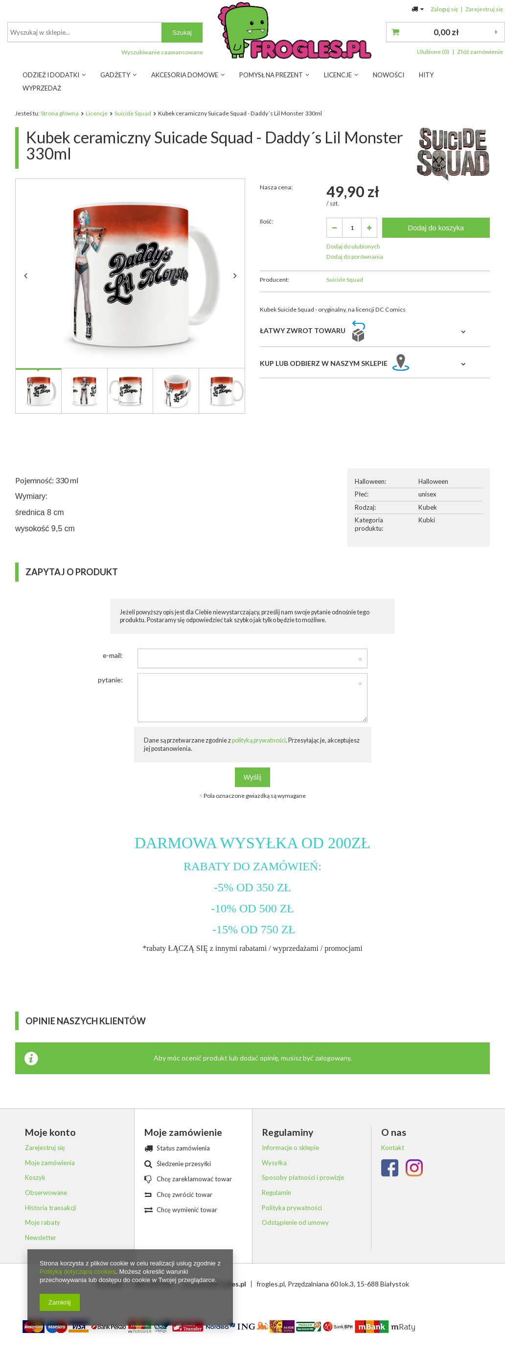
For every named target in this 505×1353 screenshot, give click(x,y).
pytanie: (110, 692)
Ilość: (266, 254)
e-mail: (113, 667)
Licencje (338, 75)
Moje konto (50, 1144)
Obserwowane (46, 1205)
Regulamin (276, 1205)
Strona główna (60, 113)
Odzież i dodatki (51, 75)
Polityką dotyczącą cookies (77, 1271)
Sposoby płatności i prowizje (303, 1190)
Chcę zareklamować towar (194, 1191)
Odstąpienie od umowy (295, 1235)
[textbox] (253, 32)
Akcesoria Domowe (184, 75)
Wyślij (252, 789)
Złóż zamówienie (480, 51)
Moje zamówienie (183, 1144)
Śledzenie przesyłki (184, 1175)
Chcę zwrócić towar (184, 1206)
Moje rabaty (42, 1235)
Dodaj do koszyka (436, 261)
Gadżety (115, 75)
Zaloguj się (445, 8)
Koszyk (35, 1190)
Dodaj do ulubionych (353, 279)
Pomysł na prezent (271, 75)
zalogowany (332, 1070)
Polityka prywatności (292, 1219)
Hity (426, 75)
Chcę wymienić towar (187, 1222)
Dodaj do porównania (354, 289)
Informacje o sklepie (290, 1160)
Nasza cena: (276, 220)
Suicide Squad (133, 113)
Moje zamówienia (50, 1175)
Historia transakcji (50, 1219)
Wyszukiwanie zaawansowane (330, 52)
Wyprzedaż (42, 88)
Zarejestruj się (484, 8)
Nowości (388, 75)
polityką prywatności (259, 752)
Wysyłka (274, 1175)
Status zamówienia (183, 1160)
